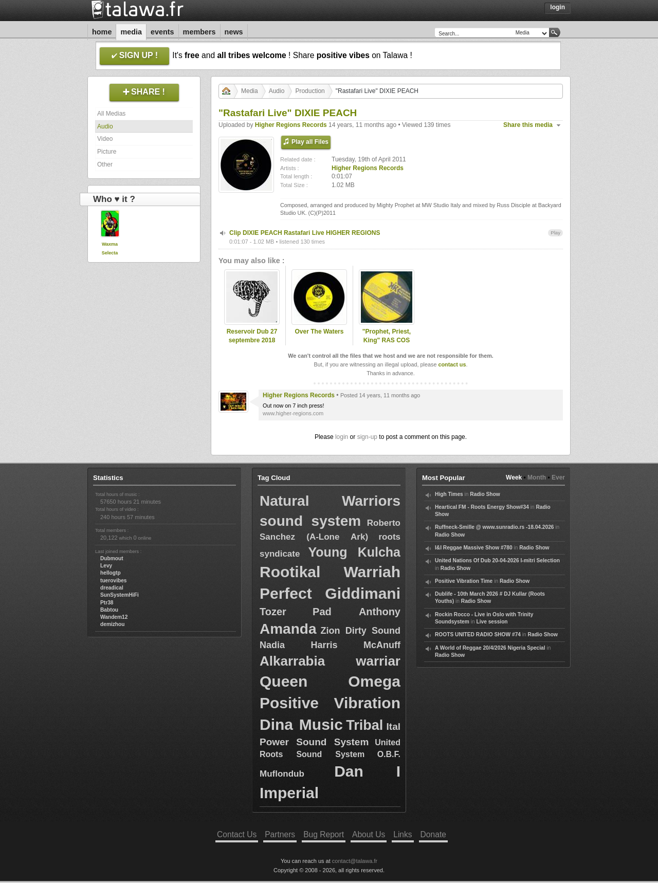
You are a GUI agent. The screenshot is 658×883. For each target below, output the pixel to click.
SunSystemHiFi (119, 595)
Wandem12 (113, 617)
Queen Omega (330, 681)
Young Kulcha (354, 552)
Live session (491, 621)
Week (514, 477)
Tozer (273, 611)
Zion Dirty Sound (360, 631)
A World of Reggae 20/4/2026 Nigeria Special (490, 648)
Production (309, 91)
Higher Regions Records (291, 124)
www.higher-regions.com (293, 413)
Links (402, 834)
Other (105, 164)
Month (536, 477)
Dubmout (111, 558)
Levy (106, 565)
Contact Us (237, 834)
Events (162, 32)
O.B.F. (388, 754)
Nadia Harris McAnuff (330, 645)
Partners (280, 834)
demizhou (112, 624)
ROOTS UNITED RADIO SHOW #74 (478, 634)
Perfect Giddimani (330, 593)
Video (105, 138)
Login (557, 7)
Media (131, 32)
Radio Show (485, 494)
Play (555, 232)
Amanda (288, 629)
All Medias (111, 113)
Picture (106, 151)
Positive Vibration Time (463, 581)
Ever (558, 477)
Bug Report (323, 834)
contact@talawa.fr (354, 861)
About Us (368, 834)
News (234, 32)
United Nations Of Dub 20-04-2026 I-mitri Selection (497, 560)
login (341, 436)
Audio (105, 126)
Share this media (528, 124)
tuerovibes (113, 580)
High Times (449, 494)
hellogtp (110, 573)
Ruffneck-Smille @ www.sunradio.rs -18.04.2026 (494, 527)
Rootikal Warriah (330, 571)
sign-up (367, 436)
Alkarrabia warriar (330, 661)
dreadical (111, 588)
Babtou (109, 610)
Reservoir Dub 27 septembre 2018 (252, 336)
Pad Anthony (356, 611)
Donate (433, 834)
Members (199, 32)
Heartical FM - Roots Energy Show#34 (482, 507)
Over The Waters (319, 331)
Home (102, 32)
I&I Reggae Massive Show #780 (474, 547)
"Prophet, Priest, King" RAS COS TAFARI (386, 340)
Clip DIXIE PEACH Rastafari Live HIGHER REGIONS (304, 232)
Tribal (364, 725)
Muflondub (282, 774)
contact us (452, 364)
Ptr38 (106, 602)
